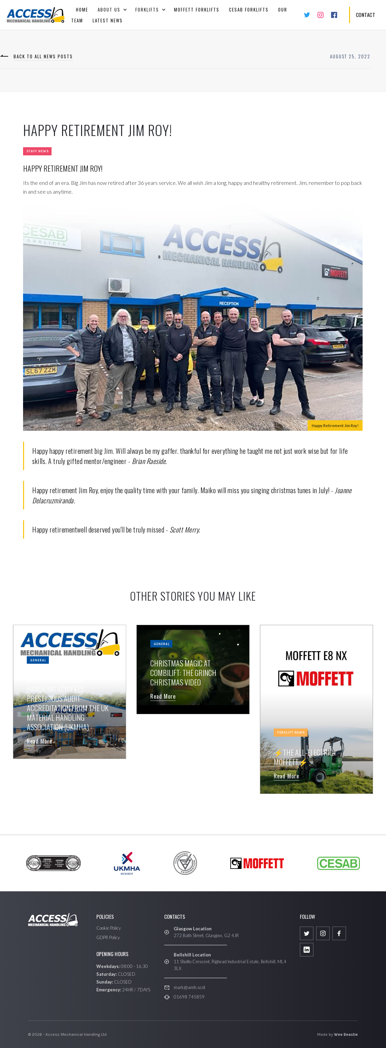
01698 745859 (189, 997)
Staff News (37, 151)
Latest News (108, 20)
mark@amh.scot (189, 987)
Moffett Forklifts (196, 9)
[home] (35, 15)
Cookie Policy (108, 928)
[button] (112, 9)
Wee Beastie (346, 1034)
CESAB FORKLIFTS (249, 9)
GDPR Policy (108, 937)
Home (82, 9)
